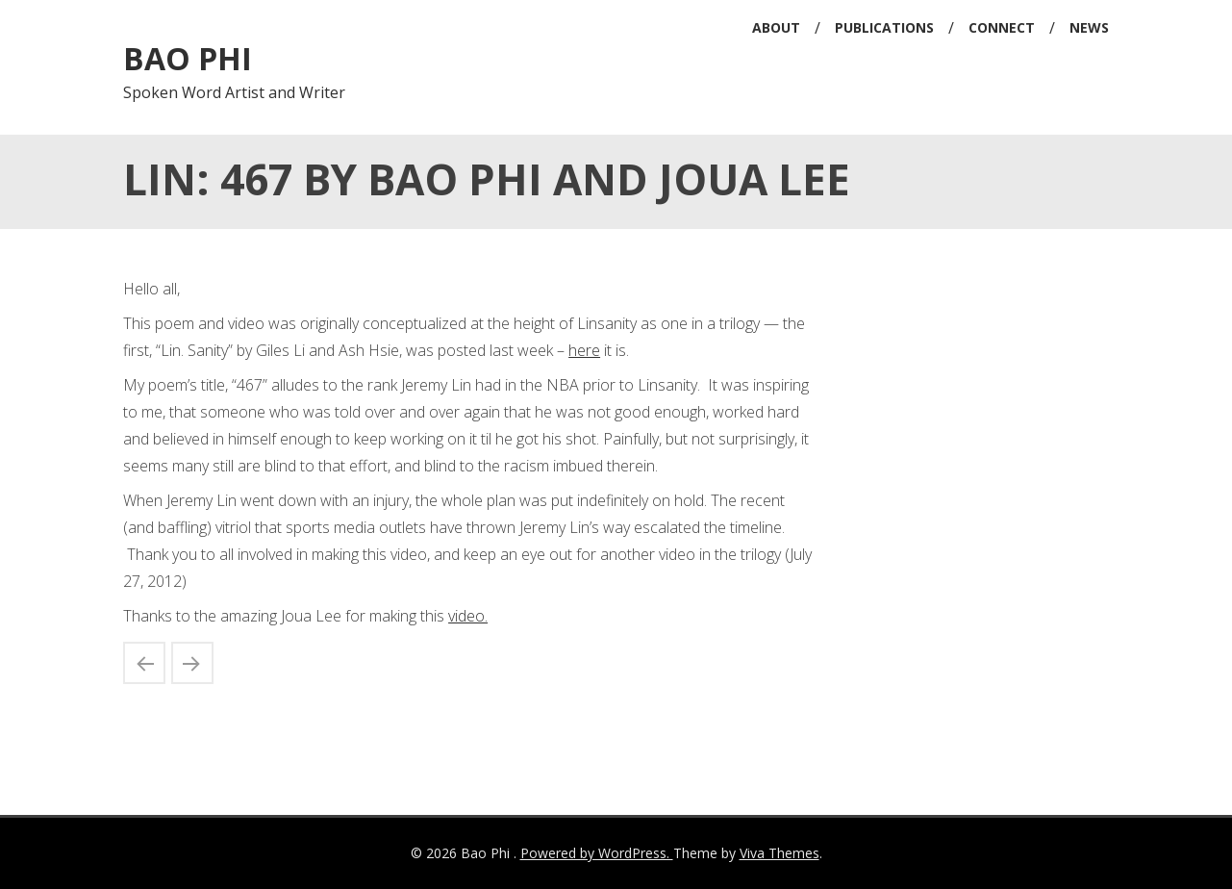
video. (468, 615)
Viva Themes (779, 853)
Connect (1001, 27)
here (584, 350)
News (1089, 27)
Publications (884, 27)
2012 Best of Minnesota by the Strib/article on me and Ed (144, 663)
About (776, 27)
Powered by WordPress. (596, 853)
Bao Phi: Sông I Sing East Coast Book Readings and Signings (192, 663)
